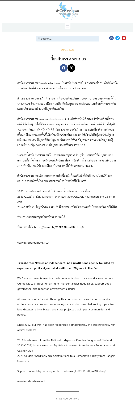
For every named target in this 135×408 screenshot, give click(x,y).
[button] (67, 26)
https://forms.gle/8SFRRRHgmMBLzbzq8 (59, 227)
